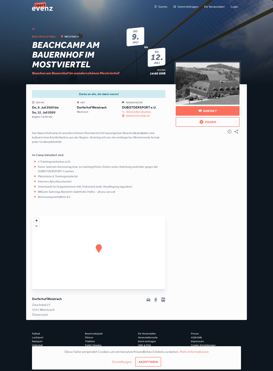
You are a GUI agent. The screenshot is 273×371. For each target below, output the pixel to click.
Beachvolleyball (93, 333)
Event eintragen (185, 6)
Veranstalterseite (148, 337)
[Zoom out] (36, 226)
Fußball (36, 333)
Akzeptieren (148, 362)
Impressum (197, 341)
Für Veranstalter (214, 6)
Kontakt (208, 111)
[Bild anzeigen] (208, 83)
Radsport (37, 341)
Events (160, 6)
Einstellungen (122, 362)
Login (234, 6)
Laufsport (37, 337)
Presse (195, 333)
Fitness (89, 337)
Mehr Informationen (194, 352)
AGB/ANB (196, 337)
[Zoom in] (36, 220)
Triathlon (90, 341)
